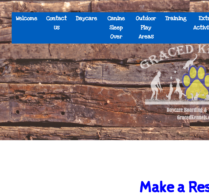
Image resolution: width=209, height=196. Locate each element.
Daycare (86, 18)
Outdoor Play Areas (146, 27)
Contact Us (56, 23)
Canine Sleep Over (116, 27)
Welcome (26, 18)
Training (175, 18)
